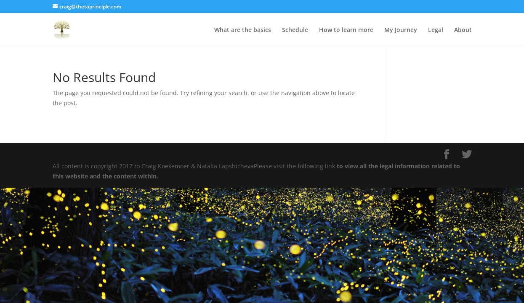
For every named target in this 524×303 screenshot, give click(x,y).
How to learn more (346, 30)
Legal (435, 30)
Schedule (295, 30)
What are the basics (242, 30)
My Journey (400, 30)
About (463, 30)
